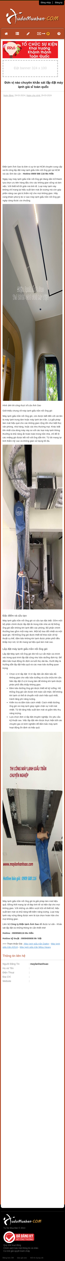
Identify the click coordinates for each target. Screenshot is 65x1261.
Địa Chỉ (7, 976)
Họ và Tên (8, 968)
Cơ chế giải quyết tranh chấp (16, 1251)
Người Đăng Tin (11, 964)
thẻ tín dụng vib (36, 1258)
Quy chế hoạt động (12, 1245)
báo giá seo (22, 1258)
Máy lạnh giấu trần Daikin (36, 943)
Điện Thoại (8, 972)
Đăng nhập (46, 2)
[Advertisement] (32, 131)
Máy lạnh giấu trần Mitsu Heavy (35, 947)
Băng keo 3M (8, 1258)
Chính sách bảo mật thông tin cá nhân (20, 1248)
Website (7, 981)
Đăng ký (58, 2)
